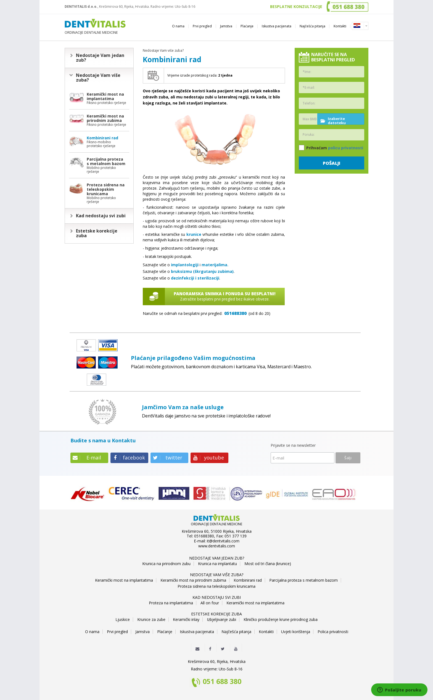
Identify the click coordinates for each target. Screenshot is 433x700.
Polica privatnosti (333, 632)
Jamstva (226, 26)
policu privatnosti (345, 147)
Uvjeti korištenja (295, 632)
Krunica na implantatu (217, 563)
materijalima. (215, 264)
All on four (209, 603)
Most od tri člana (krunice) (267, 563)
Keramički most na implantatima (124, 580)
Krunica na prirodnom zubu (166, 563)
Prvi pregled (202, 26)
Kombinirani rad (248, 580)
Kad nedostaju (101, 216)
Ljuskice (122, 619)
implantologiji (185, 264)
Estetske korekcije (96, 233)
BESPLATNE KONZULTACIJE (296, 6)
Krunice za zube (151, 619)
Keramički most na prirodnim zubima (193, 580)
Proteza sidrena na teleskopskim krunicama (216, 586)
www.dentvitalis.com (216, 546)
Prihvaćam (331, 147)
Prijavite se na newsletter (293, 445)
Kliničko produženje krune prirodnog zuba (281, 619)
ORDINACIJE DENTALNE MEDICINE (95, 27)
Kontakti (340, 26)
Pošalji (331, 163)
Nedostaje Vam (100, 57)
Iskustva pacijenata (276, 26)
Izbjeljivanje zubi (221, 619)
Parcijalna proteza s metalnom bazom (303, 580)
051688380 (235, 313)
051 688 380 (222, 681)
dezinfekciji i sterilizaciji (195, 278)
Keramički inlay (186, 619)
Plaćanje (247, 26)
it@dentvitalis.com (223, 541)
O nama (178, 26)
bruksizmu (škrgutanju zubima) (202, 271)
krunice (193, 234)
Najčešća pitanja (312, 26)
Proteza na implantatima (171, 603)
